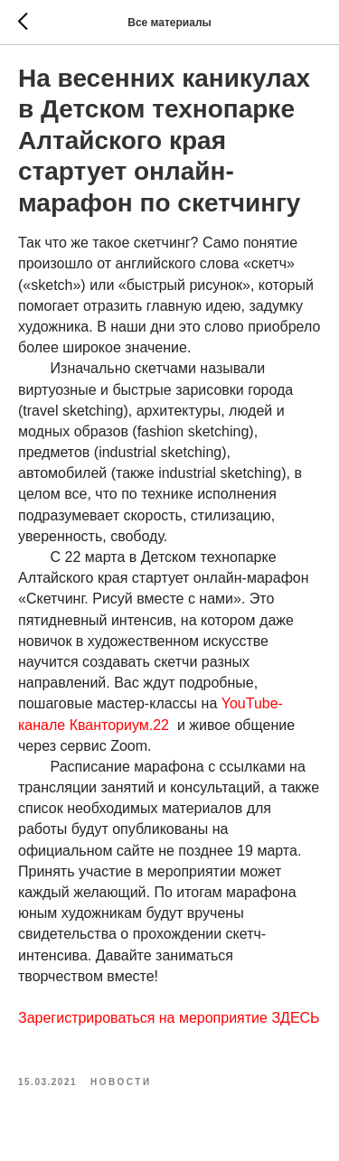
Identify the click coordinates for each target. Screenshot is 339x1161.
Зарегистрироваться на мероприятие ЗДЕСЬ (169, 1017)
